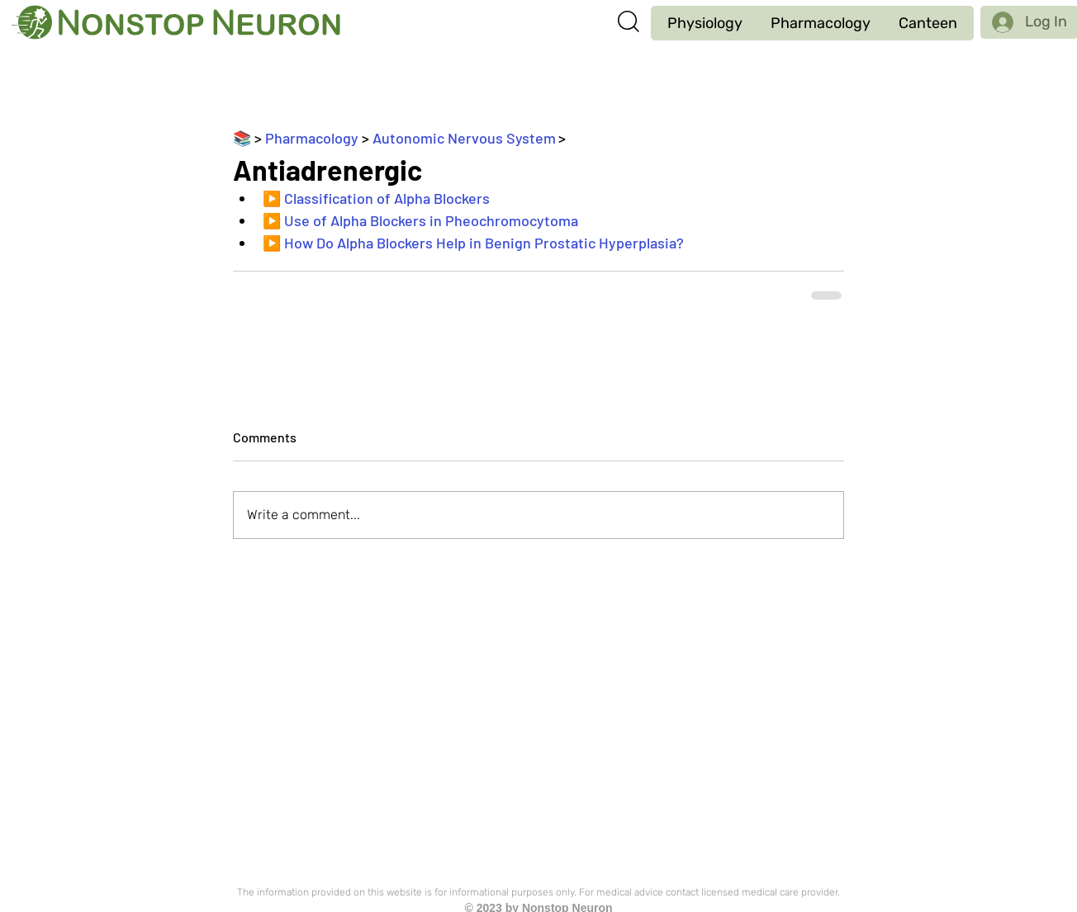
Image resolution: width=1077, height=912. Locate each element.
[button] (705, 23)
